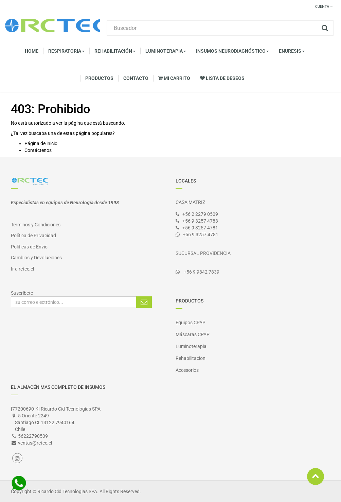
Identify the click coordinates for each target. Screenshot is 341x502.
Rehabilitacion (190, 358)
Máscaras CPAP (193, 334)
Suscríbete (22, 293)
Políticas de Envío (29, 246)
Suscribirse (144, 302)
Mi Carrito (174, 78)
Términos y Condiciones (35, 224)
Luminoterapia (191, 346)
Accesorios (187, 370)
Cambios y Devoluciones (36, 257)
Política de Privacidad (33, 235)
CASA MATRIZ (190, 202)
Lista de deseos (222, 78)
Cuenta (324, 6)
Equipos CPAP (190, 322)
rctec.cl (26, 269)
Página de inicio (40, 143)
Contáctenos (38, 150)
